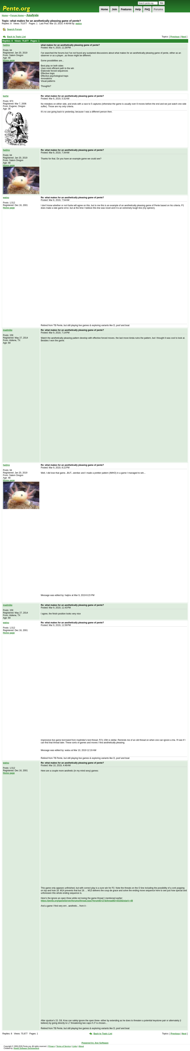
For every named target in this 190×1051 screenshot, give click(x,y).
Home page (9, 60)
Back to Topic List (16, 36)
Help (138, 9)
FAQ (147, 9)
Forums (158, 9)
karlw (6, 96)
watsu (79, 23)
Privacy (51, 1046)
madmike (7, 330)
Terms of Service (63, 1046)
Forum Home (17, 15)
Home (104, 9)
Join (114, 9)
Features (126, 9)
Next (183, 36)
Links (74, 1046)
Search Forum (14, 29)
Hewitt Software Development (26, 1048)
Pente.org (21, 6)
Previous (175, 36)
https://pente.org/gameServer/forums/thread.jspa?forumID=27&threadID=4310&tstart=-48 (87, 900)
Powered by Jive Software (95, 1043)
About (81, 1046)
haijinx (6, 45)
